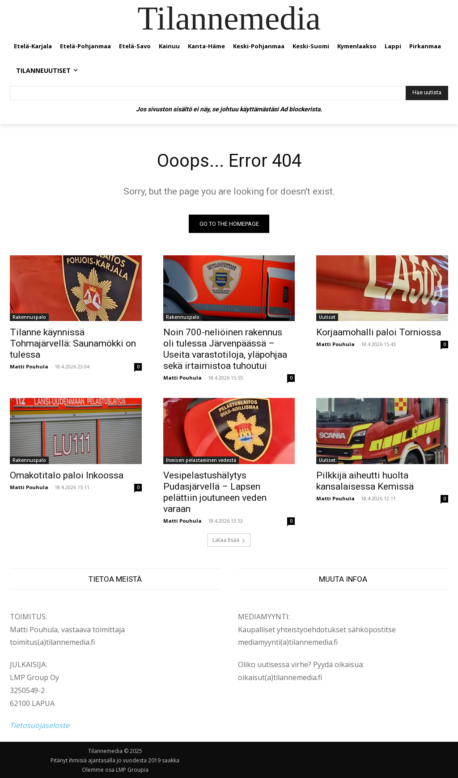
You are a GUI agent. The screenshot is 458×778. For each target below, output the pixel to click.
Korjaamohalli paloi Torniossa (378, 332)
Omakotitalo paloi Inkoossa (66, 474)
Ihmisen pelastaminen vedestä (201, 460)
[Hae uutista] (427, 93)
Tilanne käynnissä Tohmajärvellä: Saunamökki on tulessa (73, 343)
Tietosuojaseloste (39, 726)
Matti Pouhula (29, 366)
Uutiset (327, 317)
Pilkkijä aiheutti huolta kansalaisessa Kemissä (365, 480)
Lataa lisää (229, 540)
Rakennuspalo (29, 317)
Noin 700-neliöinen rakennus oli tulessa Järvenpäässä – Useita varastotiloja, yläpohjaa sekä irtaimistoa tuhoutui (225, 349)
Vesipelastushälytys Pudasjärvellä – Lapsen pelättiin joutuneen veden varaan (215, 491)
